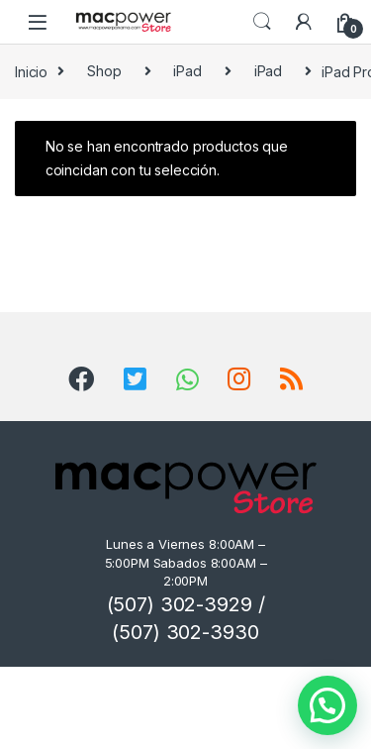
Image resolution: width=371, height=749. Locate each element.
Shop (104, 70)
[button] (327, 705)
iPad (187, 70)
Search (262, 22)
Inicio (31, 70)
